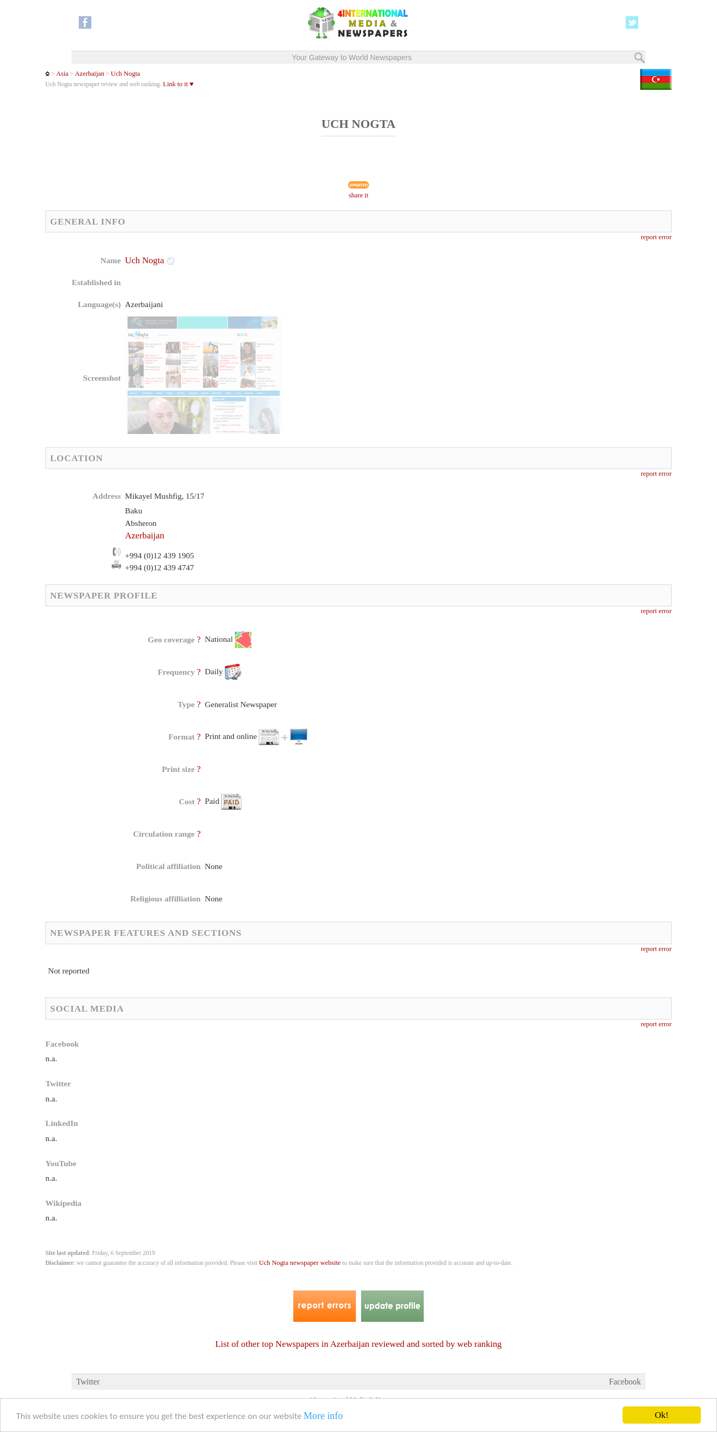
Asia (62, 73)
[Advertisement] (441, 321)
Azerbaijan (89, 73)
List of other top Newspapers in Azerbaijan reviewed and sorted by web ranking (359, 1344)
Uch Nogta (125, 73)
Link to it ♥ (178, 84)
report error (656, 237)
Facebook (625, 1381)
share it (358, 195)
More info (323, 1416)
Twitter (88, 1381)
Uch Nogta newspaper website (300, 1262)
